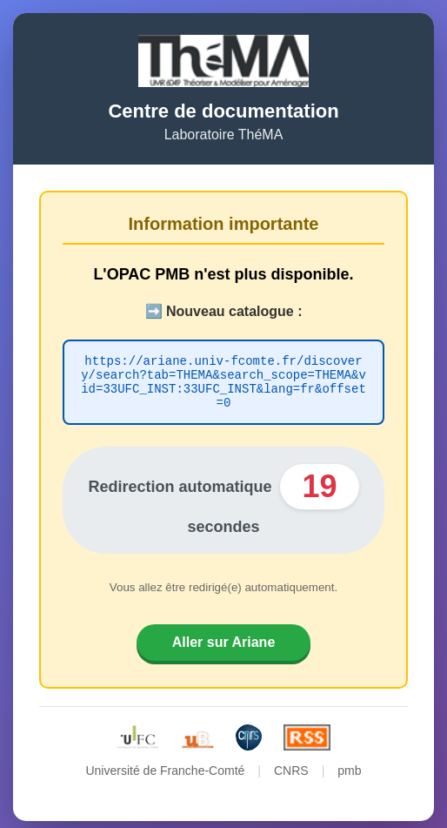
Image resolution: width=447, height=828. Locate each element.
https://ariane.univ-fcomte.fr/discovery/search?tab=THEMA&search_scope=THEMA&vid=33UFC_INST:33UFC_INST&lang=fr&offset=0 (223, 379)
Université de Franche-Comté (164, 764)
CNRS (291, 764)
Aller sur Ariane (224, 636)
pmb (349, 764)
